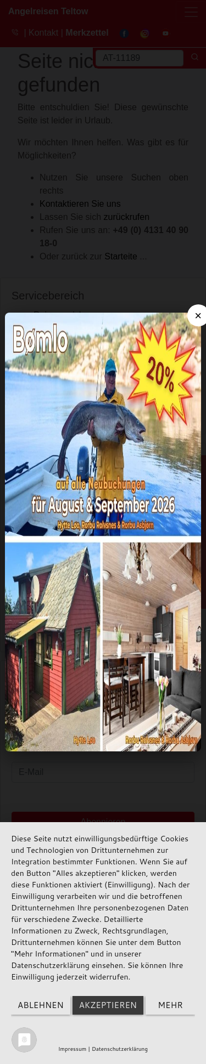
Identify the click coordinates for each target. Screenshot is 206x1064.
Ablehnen (41, 1005)
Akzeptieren (108, 1005)
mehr (170, 1005)
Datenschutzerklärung (120, 1048)
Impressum (72, 1048)
